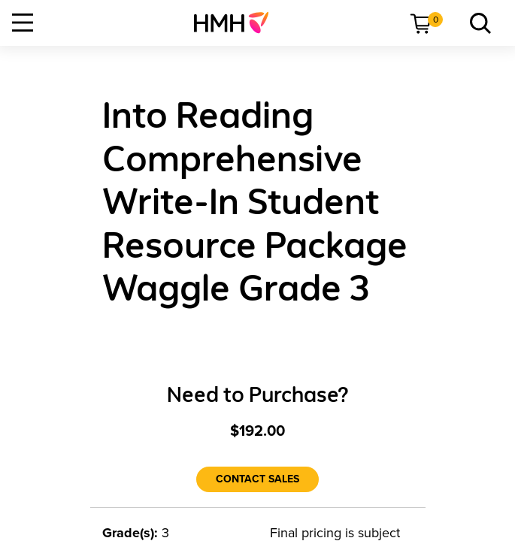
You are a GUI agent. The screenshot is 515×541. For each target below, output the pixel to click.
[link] (237, 22)
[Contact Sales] (257, 479)
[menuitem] (237, 22)
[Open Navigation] (22, 22)
